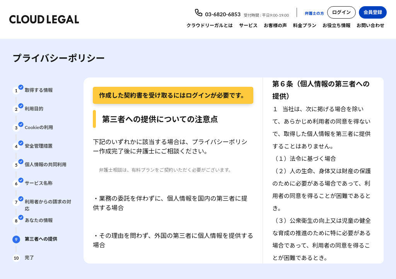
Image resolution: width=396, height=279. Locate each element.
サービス (248, 25)
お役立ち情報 (336, 25)
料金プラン (304, 25)
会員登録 (373, 12)
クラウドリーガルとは (209, 25)
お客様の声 (275, 25)
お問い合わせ (370, 25)
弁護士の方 (314, 13)
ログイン (341, 12)
